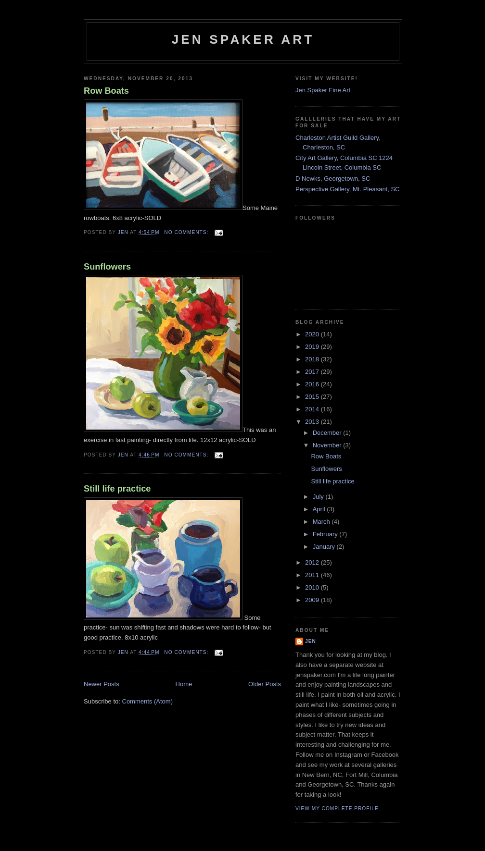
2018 (313, 359)
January (325, 546)
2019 (313, 346)
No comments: (187, 232)
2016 (313, 384)
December (328, 432)
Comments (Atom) (147, 701)
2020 (313, 334)
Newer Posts (101, 684)
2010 (313, 587)
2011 (313, 575)
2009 (313, 600)
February (326, 534)
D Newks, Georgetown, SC (332, 178)
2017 (313, 371)
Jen (310, 641)
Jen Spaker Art (243, 39)
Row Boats (106, 91)
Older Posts (264, 684)
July (319, 496)
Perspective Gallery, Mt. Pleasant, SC (347, 189)
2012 (313, 562)
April (320, 509)
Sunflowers (107, 266)
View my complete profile (337, 808)
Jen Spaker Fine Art (322, 90)
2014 (313, 409)
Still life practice (117, 488)
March (322, 521)
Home (184, 684)
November (328, 445)
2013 (313, 421)
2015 (313, 396)
